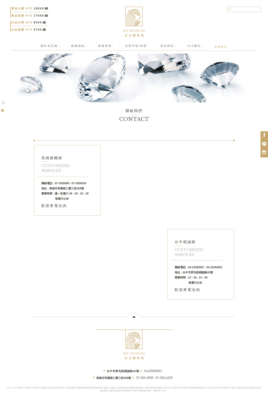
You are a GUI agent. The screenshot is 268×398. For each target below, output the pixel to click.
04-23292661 (153, 371)
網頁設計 (157, 390)
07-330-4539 (163, 378)
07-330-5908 (144, 378)
